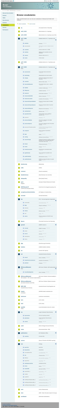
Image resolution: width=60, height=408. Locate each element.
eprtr (22, 182)
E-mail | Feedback (7, 404)
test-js (26, 365)
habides (23, 247)
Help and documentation (8, 13)
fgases (22, 221)
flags (26, 205)
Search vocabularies (22, 23)
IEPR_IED (23, 286)
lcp (21, 312)
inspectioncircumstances (30, 260)
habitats (26, 87)
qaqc (26, 134)
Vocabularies (6, 25)
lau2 (22, 303)
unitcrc (26, 216)
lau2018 (23, 307)
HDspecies (27, 90)
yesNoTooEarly (28, 156)
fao (22, 199)
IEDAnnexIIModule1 (26, 267)
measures (27, 93)
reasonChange (28, 139)
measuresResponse (29, 108)
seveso (23, 340)
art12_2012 (24, 31)
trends (26, 57)
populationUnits (28, 113)
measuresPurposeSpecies (30, 104)
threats (26, 143)
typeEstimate (27, 152)
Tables (4, 17)
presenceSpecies (28, 123)
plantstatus (27, 318)
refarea (26, 210)
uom (22, 389)
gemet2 (23, 224)
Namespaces (5, 29)
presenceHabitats (28, 120)
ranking (26, 136)
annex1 (26, 257)
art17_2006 (24, 38)
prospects (27, 130)
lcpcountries (27, 315)
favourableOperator (29, 84)
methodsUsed (27, 111)
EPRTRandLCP (25, 187)
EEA (8, 1)
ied (21, 254)
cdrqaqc (26, 77)
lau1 (22, 300)
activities (26, 43)
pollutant (26, 262)
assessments (27, 71)
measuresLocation (28, 98)
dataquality (24, 178)
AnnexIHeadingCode (29, 272)
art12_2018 (24, 35)
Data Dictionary (12, 10)
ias (21, 250)
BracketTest (27, 349)
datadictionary (24, 174)
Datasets (4, 15)
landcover (23, 296)
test (22, 344)
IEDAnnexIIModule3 (26, 276)
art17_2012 (24, 62)
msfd (22, 325)
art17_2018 (24, 67)
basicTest (27, 347)
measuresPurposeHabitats (30, 101)
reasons (26, 55)
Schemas (5, 22)
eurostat (23, 195)
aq (21, 27)
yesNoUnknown (28, 159)
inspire (22, 291)
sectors (26, 321)
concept (26, 228)
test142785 (27, 368)
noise (22, 329)
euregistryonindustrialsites (28, 192)
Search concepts (32, 23)
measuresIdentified (29, 95)
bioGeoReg (27, 75)
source (26, 233)
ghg (22, 243)
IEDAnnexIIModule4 (26, 281)
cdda (22, 167)
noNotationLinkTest (29, 363)
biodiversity (24, 164)
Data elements (6, 20)
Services (4, 27)
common (23, 171)
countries (27, 49)
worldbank (23, 396)
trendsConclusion (28, 149)
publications (24, 333)
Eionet (8, 10)
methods (26, 52)
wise (22, 393)
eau (25, 355)
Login (47, 0)
